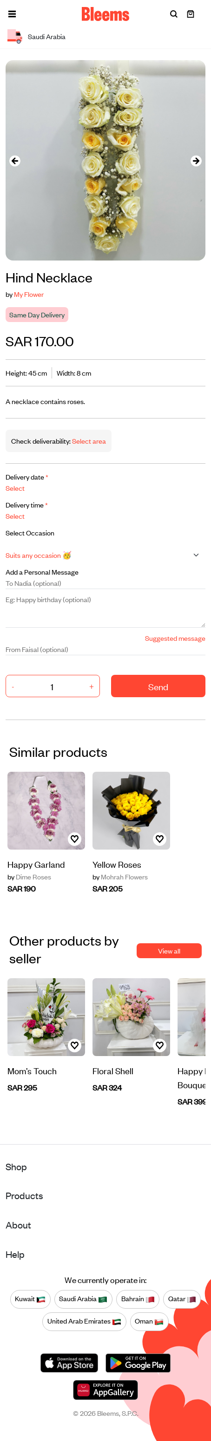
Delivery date (27, 476)
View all (169, 950)
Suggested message (175, 638)
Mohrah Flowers (120, 876)
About (18, 1224)
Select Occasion (30, 532)
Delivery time (27, 504)
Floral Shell (112, 1070)
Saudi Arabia (83, 1298)
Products (24, 1195)
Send (158, 686)
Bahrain (138, 1298)
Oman (149, 1321)
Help (15, 1254)
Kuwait (30, 1298)
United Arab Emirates (84, 1321)
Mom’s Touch (32, 1070)
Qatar (182, 1298)
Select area (88, 441)
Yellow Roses (116, 864)
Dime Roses (29, 876)
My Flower (29, 294)
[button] (12, 14)
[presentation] (14, 160)
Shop (16, 1166)
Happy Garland (36, 864)
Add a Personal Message (42, 571)
